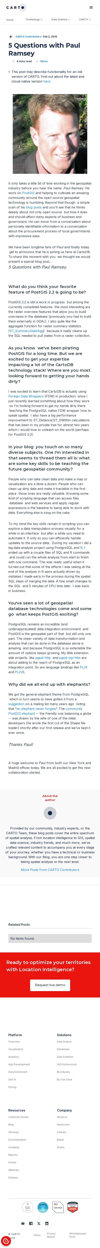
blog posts (34, 207)
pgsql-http (43, 658)
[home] (16, 7)
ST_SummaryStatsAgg (26, 331)
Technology (32, 19)
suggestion (16, 704)
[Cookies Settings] (6, 1241)
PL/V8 (19, 672)
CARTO (83, 19)
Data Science (59, 19)
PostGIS (28, 193)
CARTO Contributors (28, 36)
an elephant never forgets (36, 709)
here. (47, 81)
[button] (91, 7)
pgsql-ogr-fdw (69, 658)
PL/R (83, 667)
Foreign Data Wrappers (26, 396)
